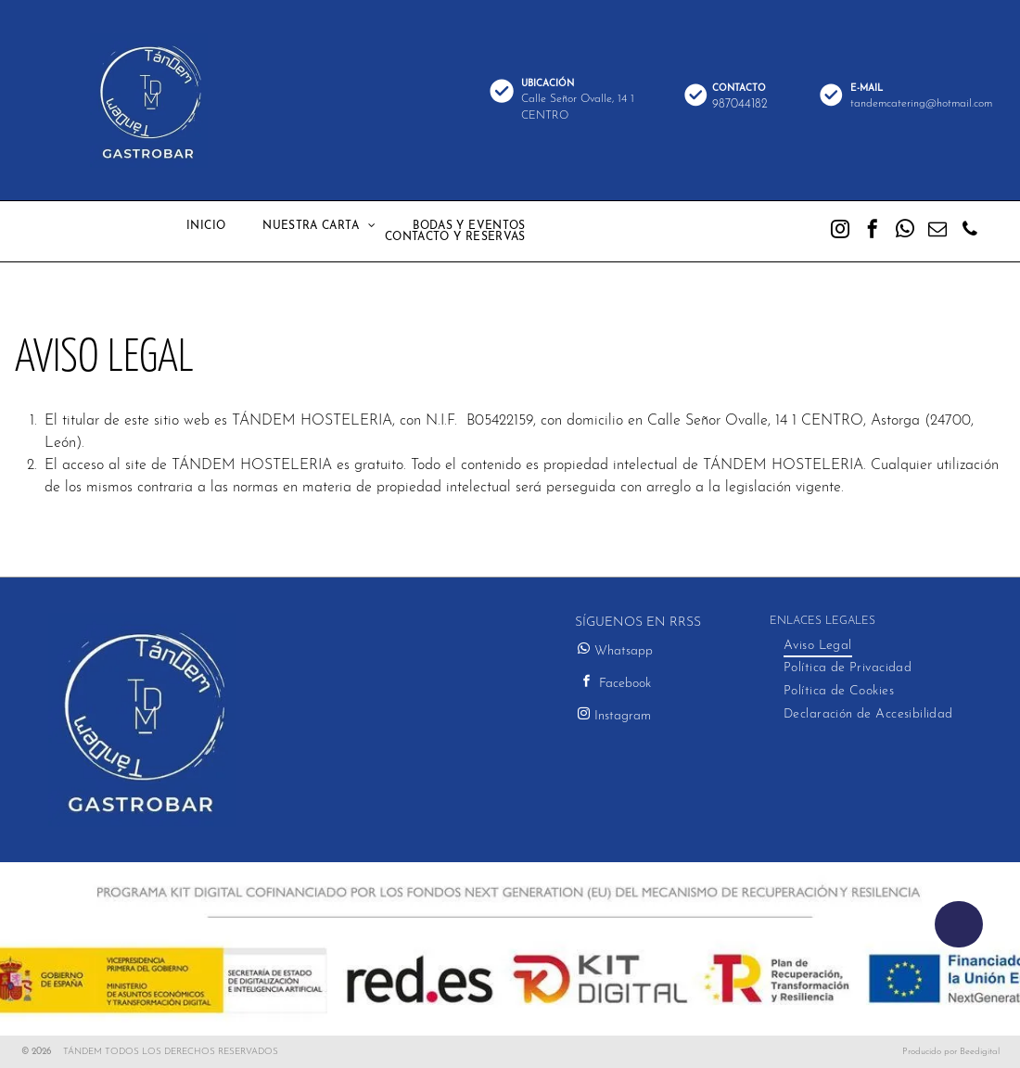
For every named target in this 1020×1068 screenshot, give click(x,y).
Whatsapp (623, 651)
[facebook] (872, 231)
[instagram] (840, 231)
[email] (937, 231)
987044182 (740, 104)
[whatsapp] (905, 231)
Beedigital (980, 1052)
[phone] (970, 231)
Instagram (622, 716)
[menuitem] (206, 226)
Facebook (625, 684)
